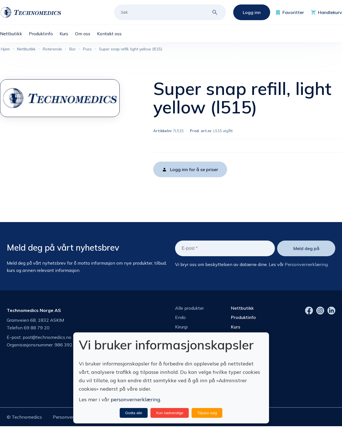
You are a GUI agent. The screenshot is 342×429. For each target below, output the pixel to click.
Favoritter (293, 12)
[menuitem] (14, 33)
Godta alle (133, 413)
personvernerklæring (135, 399)
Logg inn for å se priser (194, 170)
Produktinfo (243, 318)
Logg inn (252, 12)
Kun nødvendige (169, 413)
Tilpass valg (207, 413)
